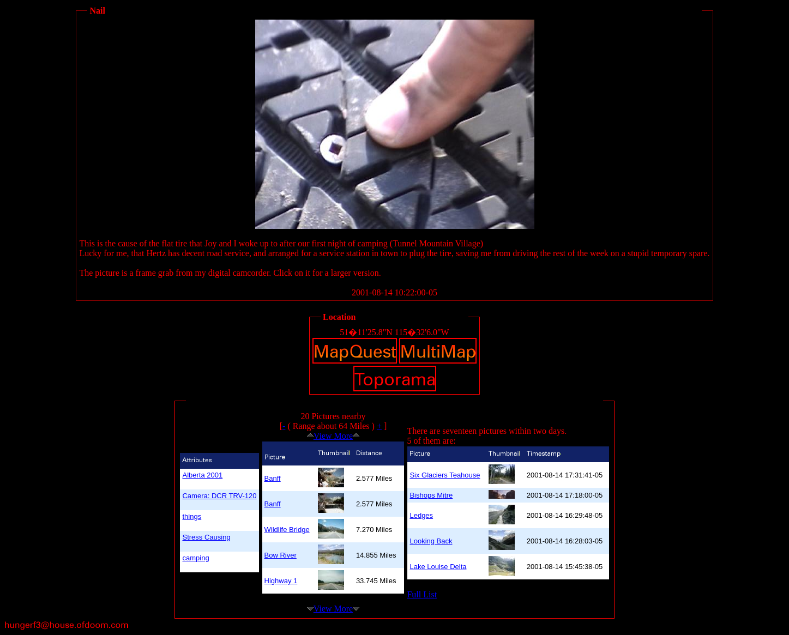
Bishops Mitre (431, 495)
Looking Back (430, 541)
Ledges (421, 515)
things (191, 516)
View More (333, 435)
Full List (422, 594)
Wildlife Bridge (287, 529)
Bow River (280, 555)
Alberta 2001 (202, 475)
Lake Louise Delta (437, 567)
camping (195, 558)
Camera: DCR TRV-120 (219, 496)
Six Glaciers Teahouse (444, 475)
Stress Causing (206, 537)
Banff (272, 478)
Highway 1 (281, 581)
